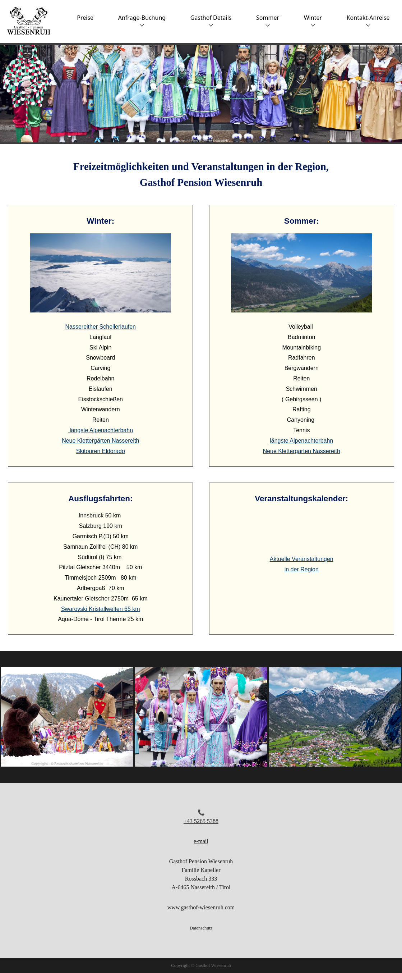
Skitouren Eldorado (100, 451)
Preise (85, 18)
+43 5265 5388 (201, 821)
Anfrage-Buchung (142, 20)
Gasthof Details (211, 20)
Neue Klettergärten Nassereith (100, 441)
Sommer (267, 20)
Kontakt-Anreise (368, 20)
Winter (313, 20)
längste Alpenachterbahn (100, 430)
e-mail (201, 841)
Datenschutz (201, 928)
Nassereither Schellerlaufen (100, 327)
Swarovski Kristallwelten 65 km (100, 609)
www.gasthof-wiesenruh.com (201, 907)
